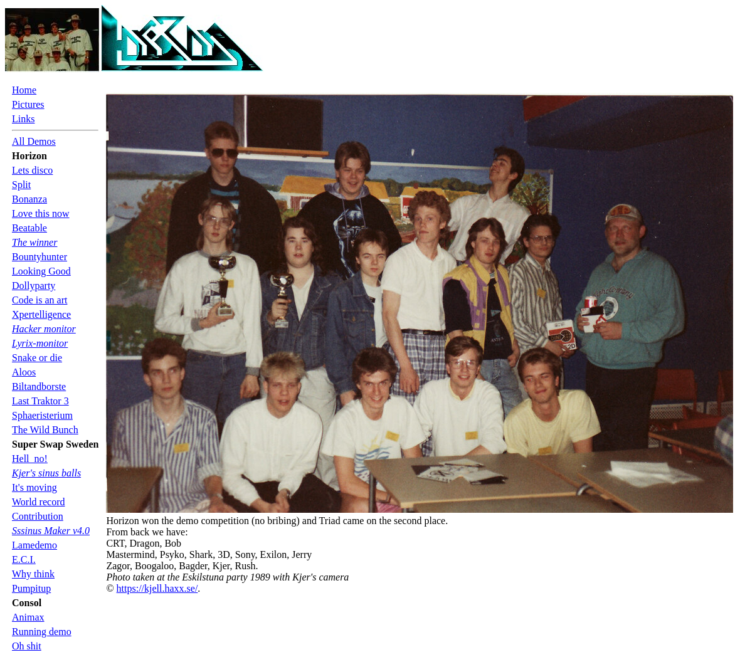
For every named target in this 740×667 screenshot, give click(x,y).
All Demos (34, 141)
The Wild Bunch (45, 429)
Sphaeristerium (42, 415)
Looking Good (41, 271)
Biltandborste (39, 386)
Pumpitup (31, 588)
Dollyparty (33, 285)
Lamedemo (34, 545)
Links (23, 118)
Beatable (29, 228)
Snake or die (37, 357)
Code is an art (39, 300)
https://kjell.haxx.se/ (157, 588)
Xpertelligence (41, 314)
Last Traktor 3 (40, 401)
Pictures (28, 104)
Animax (28, 617)
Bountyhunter (39, 256)
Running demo (41, 631)
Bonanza (29, 199)
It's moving (34, 487)
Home (24, 90)
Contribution (37, 516)
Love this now (41, 213)
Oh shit (26, 646)
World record (38, 501)
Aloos (24, 372)
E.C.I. (24, 559)
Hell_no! (30, 458)
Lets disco (32, 170)
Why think (33, 574)
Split (21, 184)
